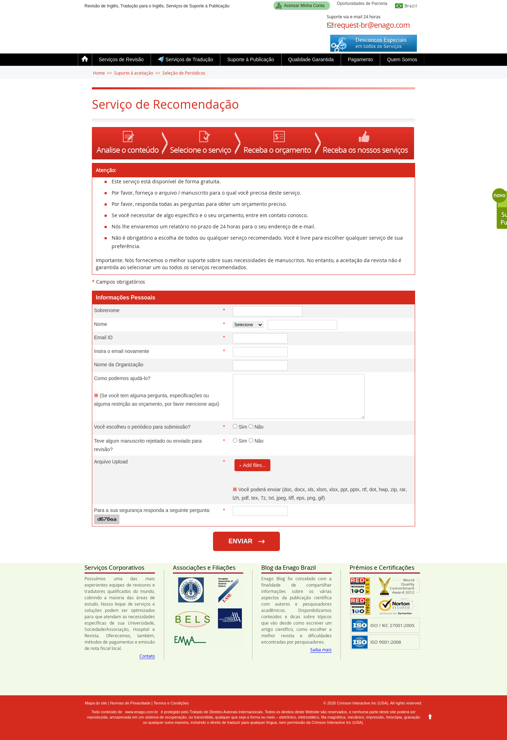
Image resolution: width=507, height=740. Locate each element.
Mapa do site (96, 703)
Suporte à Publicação (250, 59)
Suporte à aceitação (133, 73)
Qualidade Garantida (311, 59)
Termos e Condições (171, 703)
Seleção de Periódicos (183, 73)
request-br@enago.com (372, 25)
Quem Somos (402, 59)
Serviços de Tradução (185, 59)
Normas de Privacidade (130, 703)
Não (256, 427)
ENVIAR (246, 541)
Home (99, 73)
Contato (147, 656)
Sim (240, 427)
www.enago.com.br (141, 712)
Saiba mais (321, 649)
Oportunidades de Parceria (362, 3)
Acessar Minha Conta (304, 5)
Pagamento (360, 59)
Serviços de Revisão (121, 59)
